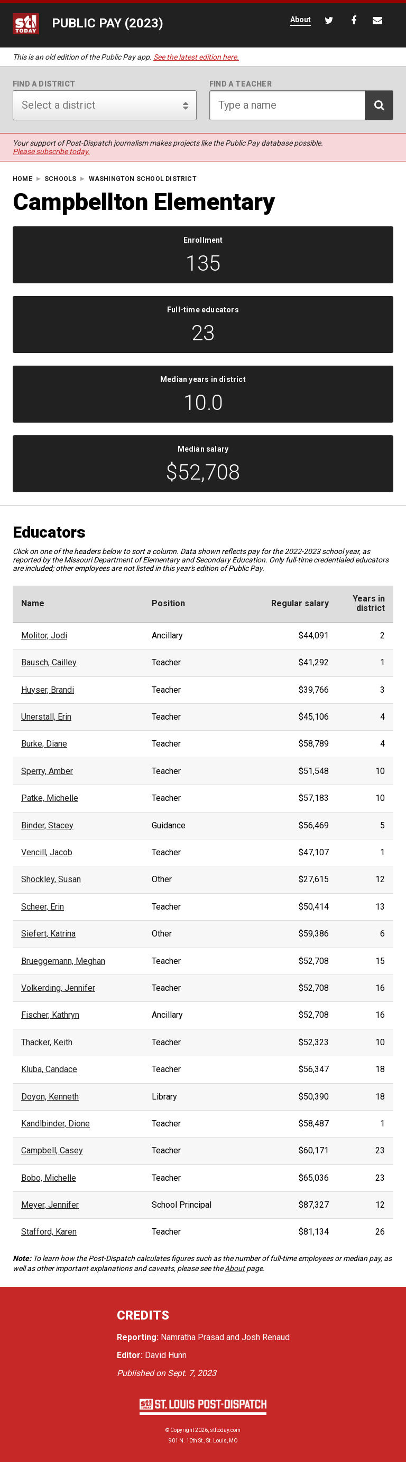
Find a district (44, 84)
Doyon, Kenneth (50, 1097)
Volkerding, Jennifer (58, 988)
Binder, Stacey (47, 825)
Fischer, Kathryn (50, 1015)
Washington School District (143, 179)
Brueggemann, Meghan (63, 961)
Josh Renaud (266, 1337)
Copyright (182, 1430)
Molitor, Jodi (44, 636)
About (235, 1268)
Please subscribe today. (51, 151)
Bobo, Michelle (48, 1178)
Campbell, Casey (52, 1150)
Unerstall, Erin (46, 717)
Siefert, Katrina (48, 934)
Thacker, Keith (46, 1042)
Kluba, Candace (49, 1069)
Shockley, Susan (51, 879)
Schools (60, 179)
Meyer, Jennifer (50, 1205)
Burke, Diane (44, 744)
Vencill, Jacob (46, 852)
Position (168, 603)
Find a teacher (240, 84)
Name (32, 603)
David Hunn (166, 1355)
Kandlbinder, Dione (55, 1124)
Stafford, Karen (49, 1232)
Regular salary (300, 603)
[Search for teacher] (301, 105)
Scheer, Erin (42, 907)
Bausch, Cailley (49, 662)
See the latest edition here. (196, 57)
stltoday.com (225, 1430)
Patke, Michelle (49, 798)
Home (22, 179)
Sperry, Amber (47, 771)
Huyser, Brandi (47, 690)
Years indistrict (369, 603)
